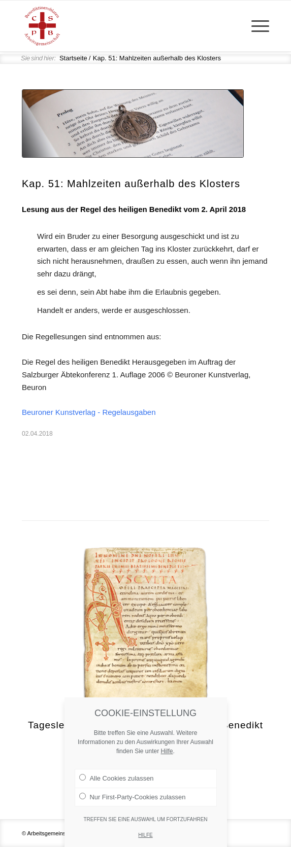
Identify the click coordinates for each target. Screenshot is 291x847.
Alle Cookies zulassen (116, 782)
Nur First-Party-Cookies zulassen (132, 800)
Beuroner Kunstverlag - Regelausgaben (89, 412)
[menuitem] (255, 26)
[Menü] (255, 26)
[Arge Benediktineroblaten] (121, 26)
